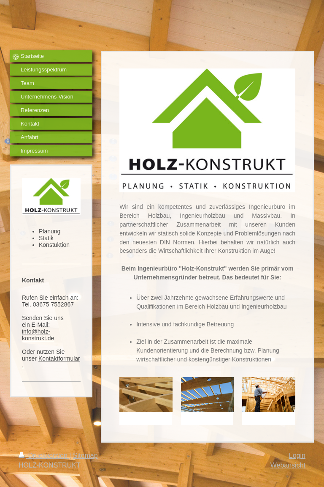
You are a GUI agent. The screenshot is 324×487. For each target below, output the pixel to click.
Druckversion (44, 455)
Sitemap (85, 455)
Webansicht (287, 465)
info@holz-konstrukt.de (38, 335)
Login (297, 455)
